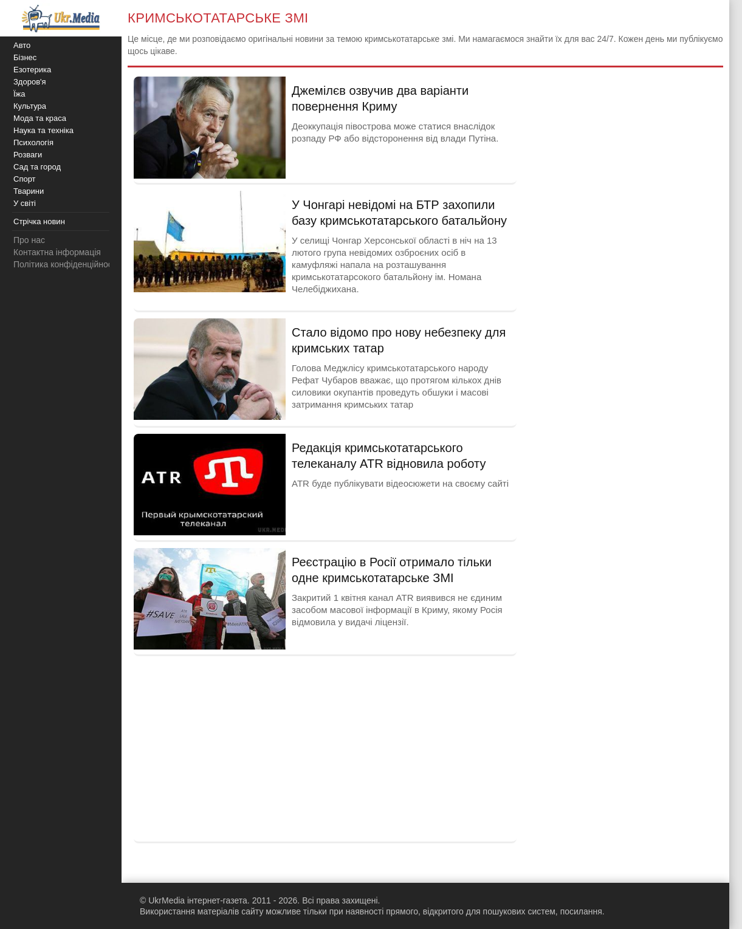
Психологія (33, 142)
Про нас (29, 240)
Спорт (24, 178)
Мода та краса (39, 118)
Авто (21, 45)
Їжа (19, 93)
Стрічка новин (39, 221)
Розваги (27, 154)
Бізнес (24, 57)
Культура (29, 106)
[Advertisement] (325, 747)
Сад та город (37, 166)
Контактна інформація (57, 252)
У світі (24, 203)
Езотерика (32, 69)
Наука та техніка (43, 130)
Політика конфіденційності (65, 264)
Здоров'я (29, 81)
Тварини (28, 191)
